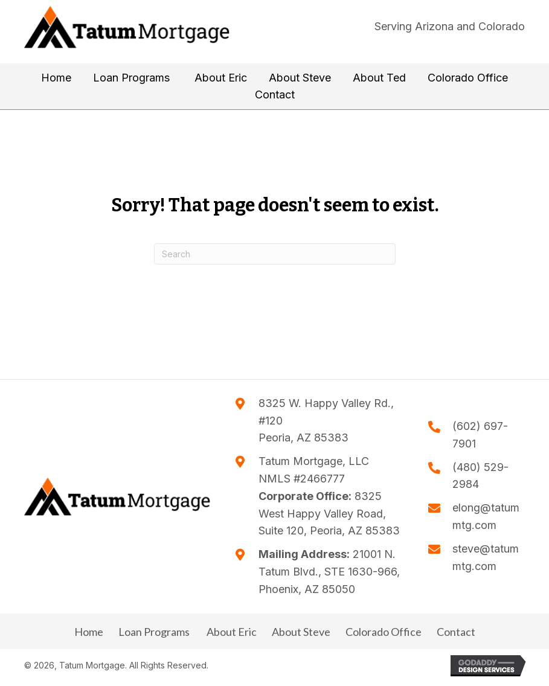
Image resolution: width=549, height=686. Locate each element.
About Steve (301, 631)
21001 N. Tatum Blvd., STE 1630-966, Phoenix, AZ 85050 (329, 571)
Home (88, 631)
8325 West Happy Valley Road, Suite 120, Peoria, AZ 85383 (329, 513)
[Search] (275, 253)
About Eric (231, 631)
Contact (456, 631)
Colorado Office (383, 631)
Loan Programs (154, 631)
